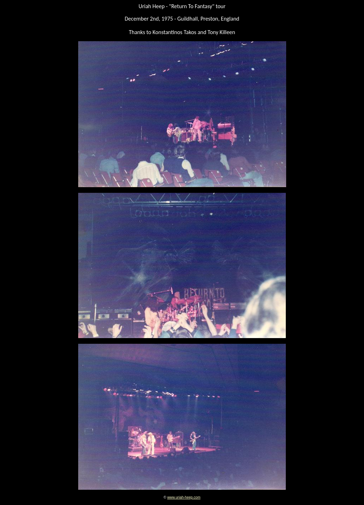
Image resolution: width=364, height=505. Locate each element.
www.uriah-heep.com (183, 497)
